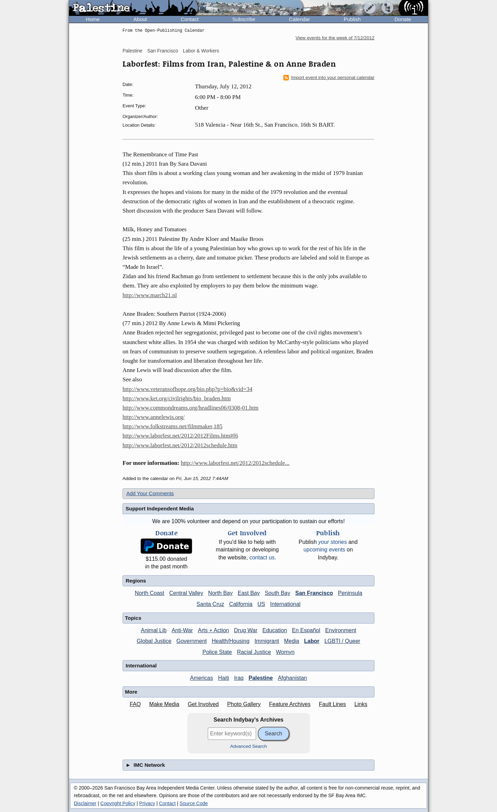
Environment (340, 630)
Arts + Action (213, 630)
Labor (311, 641)
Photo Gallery (244, 704)
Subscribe (243, 19)
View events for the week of (334, 37)
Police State (217, 652)
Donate (402, 19)
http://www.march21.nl (150, 295)
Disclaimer (85, 803)
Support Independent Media (160, 508)
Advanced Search (248, 746)
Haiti (223, 678)
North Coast (149, 593)
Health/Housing (231, 641)
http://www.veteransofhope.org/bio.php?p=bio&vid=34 (187, 389)
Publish (352, 19)
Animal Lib (154, 630)
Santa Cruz (210, 604)
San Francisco (162, 50)
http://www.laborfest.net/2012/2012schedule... (235, 463)
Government (191, 641)
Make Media (164, 704)
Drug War (245, 630)
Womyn (285, 652)
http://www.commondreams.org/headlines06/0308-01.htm (191, 407)
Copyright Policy (117, 803)
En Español (306, 630)
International (285, 604)
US (261, 604)
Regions (136, 581)
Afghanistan (292, 678)
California (241, 604)
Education (274, 630)
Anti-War (182, 630)
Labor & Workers (201, 50)
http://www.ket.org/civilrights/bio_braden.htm (177, 398)
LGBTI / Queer (342, 641)
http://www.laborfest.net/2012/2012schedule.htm (180, 445)
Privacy (147, 803)
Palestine (133, 50)
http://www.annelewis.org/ (154, 417)
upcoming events (324, 549)
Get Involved (203, 704)
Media (291, 641)
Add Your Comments (150, 493)
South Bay (277, 593)
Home (93, 19)
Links (360, 704)
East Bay (249, 593)
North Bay (220, 593)
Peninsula (350, 593)
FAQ (135, 704)
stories (332, 542)
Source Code (193, 803)
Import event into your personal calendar (328, 77)
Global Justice (154, 641)
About (140, 19)
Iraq (239, 678)
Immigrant (266, 641)
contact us (262, 557)
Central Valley (186, 593)
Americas (201, 678)
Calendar (299, 19)
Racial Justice (254, 652)
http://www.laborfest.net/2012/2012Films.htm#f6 (180, 435)
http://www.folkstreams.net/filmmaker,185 (173, 426)
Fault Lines (332, 704)
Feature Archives (290, 704)
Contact (189, 19)
